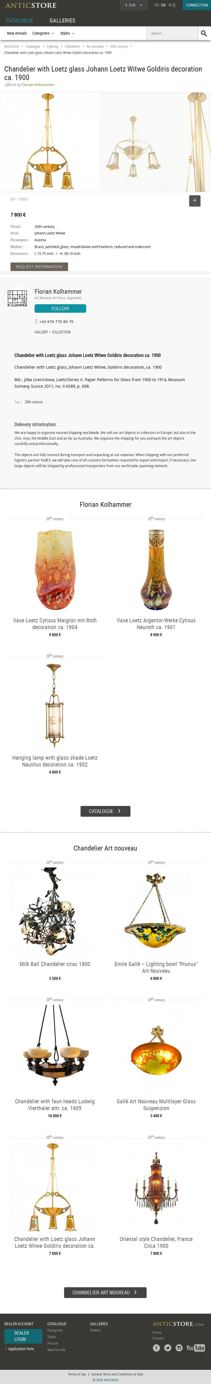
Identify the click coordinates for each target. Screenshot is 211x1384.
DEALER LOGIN (21, 1336)
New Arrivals (17, 33)
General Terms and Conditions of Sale (117, 1374)
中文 (172, 5)
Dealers (95, 1330)
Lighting (52, 46)
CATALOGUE (19, 20)
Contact (158, 1338)
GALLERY (41, 333)
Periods (52, 1343)
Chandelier (72, 46)
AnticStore (11, 46)
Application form (21, 1348)
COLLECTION (61, 333)
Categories (55, 1330)
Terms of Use (77, 1374)
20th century (119, 46)
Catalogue (33, 46)
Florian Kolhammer (58, 291)
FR (157, 5)
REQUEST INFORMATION (39, 266)
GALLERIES (62, 20)
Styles (51, 1336)
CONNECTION (197, 5)
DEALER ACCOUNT (18, 1323)
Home (157, 1332)
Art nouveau (95, 46)
